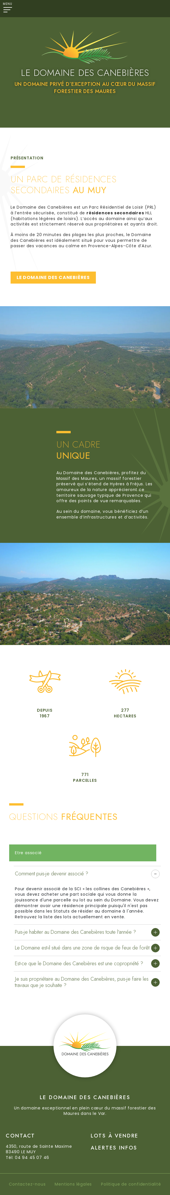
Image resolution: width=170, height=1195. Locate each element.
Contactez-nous (27, 1184)
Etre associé (28, 853)
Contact (20, 1135)
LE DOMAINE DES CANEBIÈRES (53, 277)
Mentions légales (73, 1184)
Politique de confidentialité (131, 1184)
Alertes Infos (114, 1148)
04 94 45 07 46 (32, 1157)
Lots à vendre (115, 1135)
